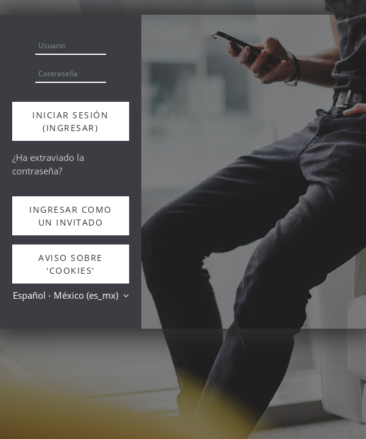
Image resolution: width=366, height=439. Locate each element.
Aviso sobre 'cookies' (70, 264)
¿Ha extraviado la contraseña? (48, 164)
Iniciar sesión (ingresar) (70, 121)
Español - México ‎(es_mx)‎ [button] (67, 295)
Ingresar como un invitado (70, 216)
